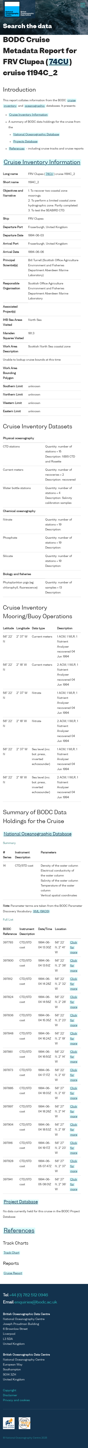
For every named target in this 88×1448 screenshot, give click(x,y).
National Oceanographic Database (36, 134)
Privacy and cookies (16, 1400)
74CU (59, 62)
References (16, 148)
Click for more (73, 947)
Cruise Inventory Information (28, 114)
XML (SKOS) (41, 911)
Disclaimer (10, 1395)
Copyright (9, 1390)
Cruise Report (13, 1273)
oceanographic (35, 106)
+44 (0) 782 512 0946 (28, 1295)
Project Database (21, 1202)
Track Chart (11, 1252)
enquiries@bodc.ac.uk (35, 1302)
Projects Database (25, 141)
